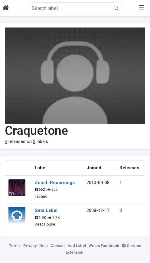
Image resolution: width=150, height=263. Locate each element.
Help (43, 245)
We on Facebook (104, 245)
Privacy (30, 245)
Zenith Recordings (55, 182)
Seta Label (46, 210)
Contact (58, 245)
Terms (15, 245)
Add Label (76, 245)
